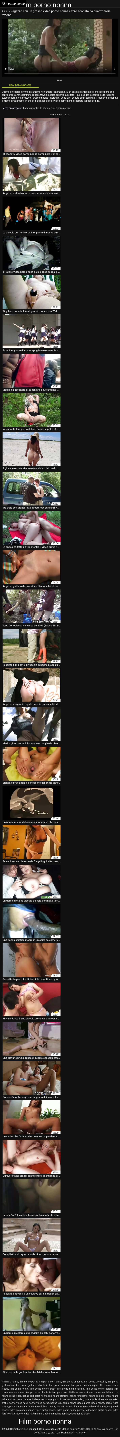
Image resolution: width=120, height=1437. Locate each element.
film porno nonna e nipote (85, 1385)
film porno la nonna (59, 1385)
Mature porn (68, 1429)
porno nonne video (73, 1403)
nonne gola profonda (100, 1395)
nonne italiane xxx (34, 1399)
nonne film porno (79, 1395)
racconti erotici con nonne (41, 1406)
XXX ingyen (80, 1432)
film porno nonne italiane (70, 1388)
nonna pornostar (31, 1395)
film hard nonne (10, 1381)
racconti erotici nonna (94, 1406)
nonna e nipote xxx (86, 1392)
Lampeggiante (31, 108)
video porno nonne (61, 108)
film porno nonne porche (99, 1388)
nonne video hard (18, 1403)
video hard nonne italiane (56, 1413)
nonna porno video (11, 1395)
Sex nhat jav (67, 1432)
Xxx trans (45, 108)
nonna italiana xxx (108, 1392)
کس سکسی (54, 1432)
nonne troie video (94, 1399)
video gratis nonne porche (71, 1410)
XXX (5, 11)
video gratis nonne (45, 1410)
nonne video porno (39, 1403)
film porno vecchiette (63, 1392)
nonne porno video (73, 1399)
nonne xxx (56, 1403)
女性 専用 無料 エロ (85, 1429)
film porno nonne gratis (43, 1388)
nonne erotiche (60, 1395)
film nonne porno (28, 1381)
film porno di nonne (72, 1381)
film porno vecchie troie (38, 1392)
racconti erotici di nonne (69, 1406)
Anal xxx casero (104, 1429)
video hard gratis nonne (98, 1410)
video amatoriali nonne (21, 1410)
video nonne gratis (80, 1413)
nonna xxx (46, 1395)
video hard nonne (33, 1413)
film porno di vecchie (95, 1381)
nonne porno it (54, 1399)
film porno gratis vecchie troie (32, 1385)
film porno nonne (19, 1388)
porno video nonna (94, 1403)
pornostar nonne (18, 1406)
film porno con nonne (50, 1381)
